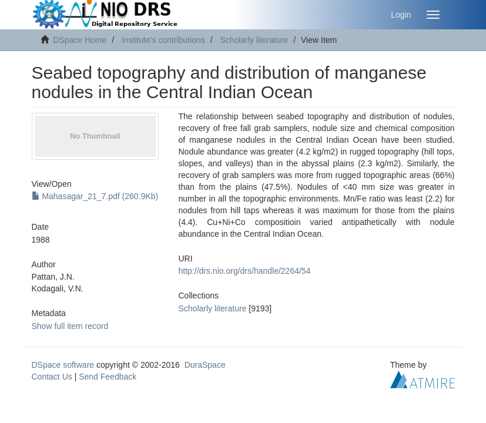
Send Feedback (107, 376)
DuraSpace (205, 365)
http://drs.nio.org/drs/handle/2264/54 (245, 271)
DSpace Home (79, 40)
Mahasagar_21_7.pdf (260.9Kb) (95, 196)
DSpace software (63, 365)
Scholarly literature (254, 40)
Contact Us (52, 376)
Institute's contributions (163, 40)
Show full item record (70, 326)
